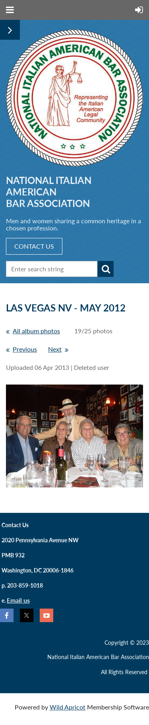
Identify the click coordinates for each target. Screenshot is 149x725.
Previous (25, 349)
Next (55, 349)
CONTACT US (34, 246)
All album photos (36, 330)
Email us (18, 600)
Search (106, 269)
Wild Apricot (67, 707)
